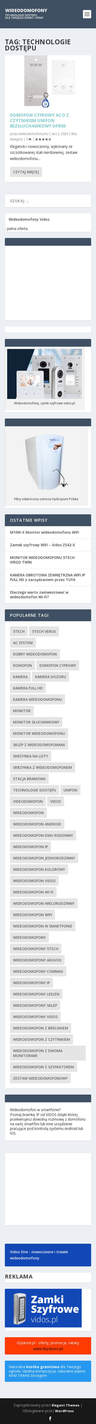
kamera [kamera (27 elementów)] (20, 676)
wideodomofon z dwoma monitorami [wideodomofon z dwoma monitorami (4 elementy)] (37, 1053)
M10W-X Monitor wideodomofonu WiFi (44, 532)
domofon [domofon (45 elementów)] (22, 665)
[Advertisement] (48, 283)
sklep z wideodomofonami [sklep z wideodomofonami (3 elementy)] (39, 744)
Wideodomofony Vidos (29, 219)
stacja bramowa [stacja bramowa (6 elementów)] (29, 778)
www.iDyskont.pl (48, 1348)
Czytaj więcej (26, 171)
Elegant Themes (65, 1405)
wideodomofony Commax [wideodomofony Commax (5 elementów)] (38, 971)
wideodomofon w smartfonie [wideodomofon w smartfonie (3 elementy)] (42, 926)
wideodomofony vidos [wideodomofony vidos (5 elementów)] (35, 1016)
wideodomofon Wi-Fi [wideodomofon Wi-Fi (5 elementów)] (33, 892)
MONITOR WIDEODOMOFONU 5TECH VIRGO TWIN (42, 560)
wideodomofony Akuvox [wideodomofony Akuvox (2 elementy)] (37, 960)
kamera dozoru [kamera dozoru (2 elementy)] (50, 676)
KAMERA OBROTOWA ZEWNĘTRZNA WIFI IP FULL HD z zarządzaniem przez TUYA (47, 577)
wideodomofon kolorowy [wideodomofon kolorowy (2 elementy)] (39, 869)
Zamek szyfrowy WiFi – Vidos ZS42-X (42, 544)
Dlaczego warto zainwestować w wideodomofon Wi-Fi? (39, 594)
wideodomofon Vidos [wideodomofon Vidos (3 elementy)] (34, 880)
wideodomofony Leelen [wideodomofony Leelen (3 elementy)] (36, 994)
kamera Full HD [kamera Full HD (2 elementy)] (28, 688)
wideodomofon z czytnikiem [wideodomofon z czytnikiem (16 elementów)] (41, 1039)
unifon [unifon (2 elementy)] (70, 790)
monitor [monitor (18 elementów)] (22, 710)
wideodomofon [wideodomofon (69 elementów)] (28, 812)
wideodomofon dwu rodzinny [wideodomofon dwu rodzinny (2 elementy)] (43, 835)
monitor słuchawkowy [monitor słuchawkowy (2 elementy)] (36, 722)
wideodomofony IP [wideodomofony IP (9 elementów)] (31, 982)
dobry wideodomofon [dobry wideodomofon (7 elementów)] (35, 654)
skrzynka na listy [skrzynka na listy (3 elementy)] (30, 756)
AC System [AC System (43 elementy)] (23, 642)
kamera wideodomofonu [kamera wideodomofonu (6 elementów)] (37, 699)
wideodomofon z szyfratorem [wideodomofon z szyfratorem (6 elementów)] (43, 1066)
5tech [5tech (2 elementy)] (19, 631)
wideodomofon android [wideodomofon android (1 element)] (37, 824)
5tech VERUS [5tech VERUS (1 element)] (44, 631)
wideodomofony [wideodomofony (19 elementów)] (29, 937)
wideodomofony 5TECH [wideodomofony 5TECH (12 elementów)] (35, 948)
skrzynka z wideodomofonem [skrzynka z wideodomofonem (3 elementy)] (42, 767)
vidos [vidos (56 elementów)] (55, 801)
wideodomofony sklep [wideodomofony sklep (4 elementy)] (35, 1005)
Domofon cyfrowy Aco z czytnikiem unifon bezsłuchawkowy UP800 (39, 120)
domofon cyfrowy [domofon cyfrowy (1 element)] (57, 665)
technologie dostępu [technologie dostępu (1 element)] (34, 790)
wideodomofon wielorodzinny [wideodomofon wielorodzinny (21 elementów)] (43, 903)
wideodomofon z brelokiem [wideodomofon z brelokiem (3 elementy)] (40, 1028)
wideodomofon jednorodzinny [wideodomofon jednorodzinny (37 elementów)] (44, 858)
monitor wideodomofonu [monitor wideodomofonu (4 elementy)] (39, 733)
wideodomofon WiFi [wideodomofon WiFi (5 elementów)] (32, 914)
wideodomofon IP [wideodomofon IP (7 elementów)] (30, 846)
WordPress (64, 1411)
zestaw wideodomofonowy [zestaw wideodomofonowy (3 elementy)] (40, 1078)
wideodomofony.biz (33, 134)
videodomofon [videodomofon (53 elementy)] (28, 801)
